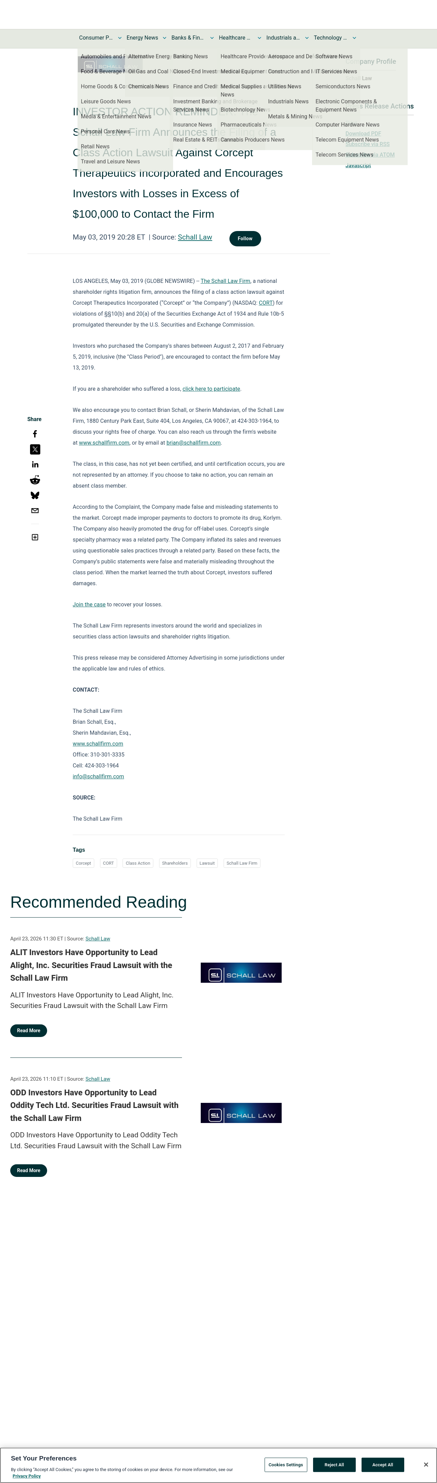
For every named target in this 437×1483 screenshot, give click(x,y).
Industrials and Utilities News (283, 37)
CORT (108, 863)
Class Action (138, 863)
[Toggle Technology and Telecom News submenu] (354, 37)
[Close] (426, 1467)
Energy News (142, 37)
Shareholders (175, 863)
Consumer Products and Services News (96, 37)
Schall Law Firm (242, 863)
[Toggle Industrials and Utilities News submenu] (307, 37)
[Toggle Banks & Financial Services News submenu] (212, 37)
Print (351, 123)
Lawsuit (207, 863)
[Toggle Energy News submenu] (164, 37)
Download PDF (363, 133)
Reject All (334, 1467)
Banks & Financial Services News (188, 37)
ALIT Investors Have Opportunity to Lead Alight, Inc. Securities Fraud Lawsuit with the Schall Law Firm (91, 965)
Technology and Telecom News (331, 37)
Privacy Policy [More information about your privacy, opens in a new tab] (27, 1479)
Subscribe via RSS (368, 144)
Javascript (358, 165)
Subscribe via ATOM (370, 155)
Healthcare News (236, 37)
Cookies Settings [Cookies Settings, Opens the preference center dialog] (286, 1467)
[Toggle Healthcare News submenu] (259, 37)
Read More (28, 1030)
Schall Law (195, 237)
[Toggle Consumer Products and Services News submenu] (119, 37)
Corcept (83, 863)
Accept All (382, 1467)
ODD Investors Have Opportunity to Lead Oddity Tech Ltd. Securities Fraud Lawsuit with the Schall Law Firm (94, 1105)
